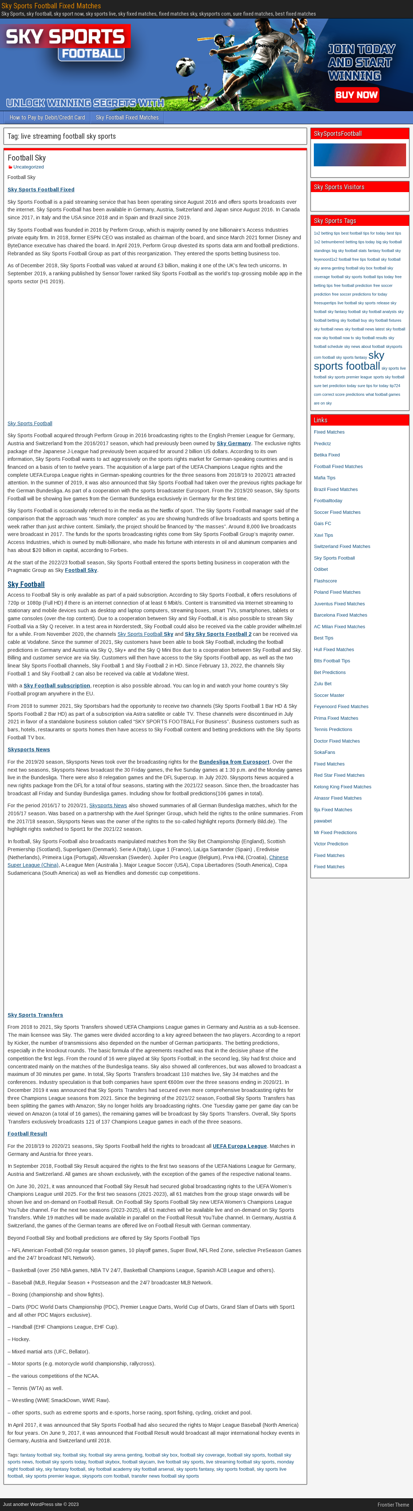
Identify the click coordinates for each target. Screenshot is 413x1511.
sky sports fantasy (195, 1469)
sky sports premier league (52, 1476)
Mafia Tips (324, 477)
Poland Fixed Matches (337, 592)
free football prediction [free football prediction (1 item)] (353, 285)
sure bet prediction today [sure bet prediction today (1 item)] (335, 385)
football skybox (104, 1462)
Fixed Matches (329, 432)
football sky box (161, 1455)
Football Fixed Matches (338, 466)
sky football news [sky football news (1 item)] (328, 329)
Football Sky (27, 157)
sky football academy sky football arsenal (131, 1469)
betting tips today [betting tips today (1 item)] (360, 242)
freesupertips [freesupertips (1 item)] (325, 303)
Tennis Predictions (333, 729)
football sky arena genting (115, 1455)
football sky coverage (202, 1455)
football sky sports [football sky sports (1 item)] (346, 277)
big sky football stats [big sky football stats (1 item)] (349, 250)
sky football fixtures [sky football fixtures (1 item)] (384, 320)
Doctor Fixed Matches (337, 741)
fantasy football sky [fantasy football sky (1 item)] (384, 250)
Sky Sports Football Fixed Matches (51, 5)
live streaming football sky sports (240, 1462)
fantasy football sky (40, 1455)
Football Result (27, 1134)
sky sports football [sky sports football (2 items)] (349, 360)
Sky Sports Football (30, 423)
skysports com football (105, 1476)
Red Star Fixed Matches (339, 775)
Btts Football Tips (332, 660)
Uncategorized (28, 167)
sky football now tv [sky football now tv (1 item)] (338, 338)
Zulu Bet (322, 683)
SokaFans (324, 752)
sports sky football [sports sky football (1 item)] (388, 377)
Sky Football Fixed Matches (127, 117)
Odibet (321, 569)
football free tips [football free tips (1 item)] (352, 259)
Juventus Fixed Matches (339, 603)
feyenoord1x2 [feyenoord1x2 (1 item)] (325, 259)
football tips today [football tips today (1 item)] (379, 277)
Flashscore (325, 581)
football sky (74, 1455)
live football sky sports (180, 1462)
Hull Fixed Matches (334, 649)
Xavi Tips (323, 535)
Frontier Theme (393, 1505)
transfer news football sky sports (165, 1476)
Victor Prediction (331, 843)
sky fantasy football (65, 1469)
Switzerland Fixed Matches (342, 546)
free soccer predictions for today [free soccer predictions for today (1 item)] (359, 294)
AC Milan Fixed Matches (339, 626)
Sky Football (26, 584)
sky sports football (235, 1469)
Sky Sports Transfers (35, 1015)
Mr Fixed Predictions (335, 832)
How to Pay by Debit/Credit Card (47, 117)
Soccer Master (329, 695)
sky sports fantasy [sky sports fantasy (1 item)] (351, 357)
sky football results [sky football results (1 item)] (371, 338)
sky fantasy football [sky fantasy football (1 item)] (344, 311)
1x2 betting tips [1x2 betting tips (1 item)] (327, 233)
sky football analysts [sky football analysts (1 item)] (379, 311)
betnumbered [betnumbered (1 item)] (332, 242)
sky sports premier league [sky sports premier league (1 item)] (350, 377)
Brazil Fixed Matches (336, 489)
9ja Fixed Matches (333, 809)
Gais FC (322, 523)
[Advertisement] (155, 356)
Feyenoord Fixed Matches (341, 706)
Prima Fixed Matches (336, 718)
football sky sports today (61, 1462)
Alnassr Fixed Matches (338, 798)
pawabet (323, 821)
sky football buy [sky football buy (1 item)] (353, 320)
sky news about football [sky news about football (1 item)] (364, 346)
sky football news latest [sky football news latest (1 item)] (365, 329)
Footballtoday (328, 500)
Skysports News (29, 749)
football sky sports (246, 1455)
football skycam (138, 1462)
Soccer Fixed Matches (337, 512)
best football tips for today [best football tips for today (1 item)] (363, 233)
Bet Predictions (329, 672)
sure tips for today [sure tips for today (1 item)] (373, 385)
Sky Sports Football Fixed (41, 189)
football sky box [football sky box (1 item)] (359, 268)
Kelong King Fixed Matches (342, 786)
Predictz (322, 443)
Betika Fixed (327, 455)
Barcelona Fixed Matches (340, 615)
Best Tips (323, 638)
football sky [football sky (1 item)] (376, 259)
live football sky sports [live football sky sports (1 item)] (356, 303)
